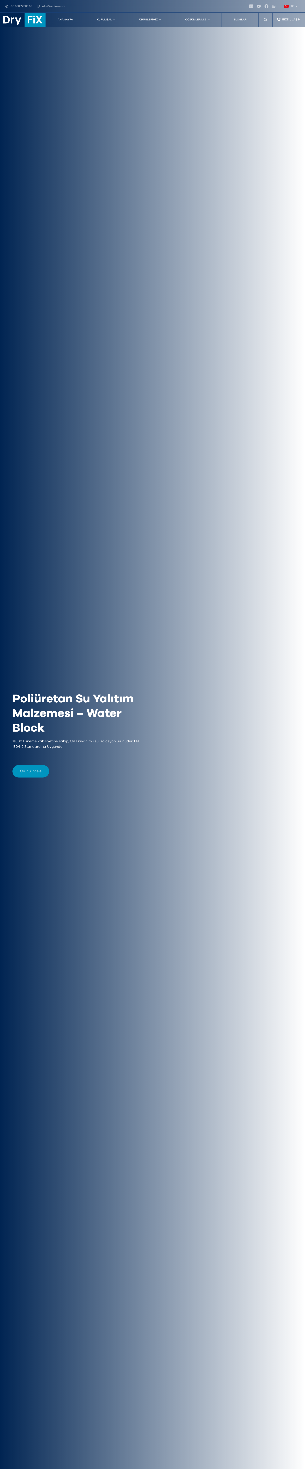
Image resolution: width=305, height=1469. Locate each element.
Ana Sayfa (65, 19)
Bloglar (240, 19)
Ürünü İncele (30, 771)
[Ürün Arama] (266, 20)
